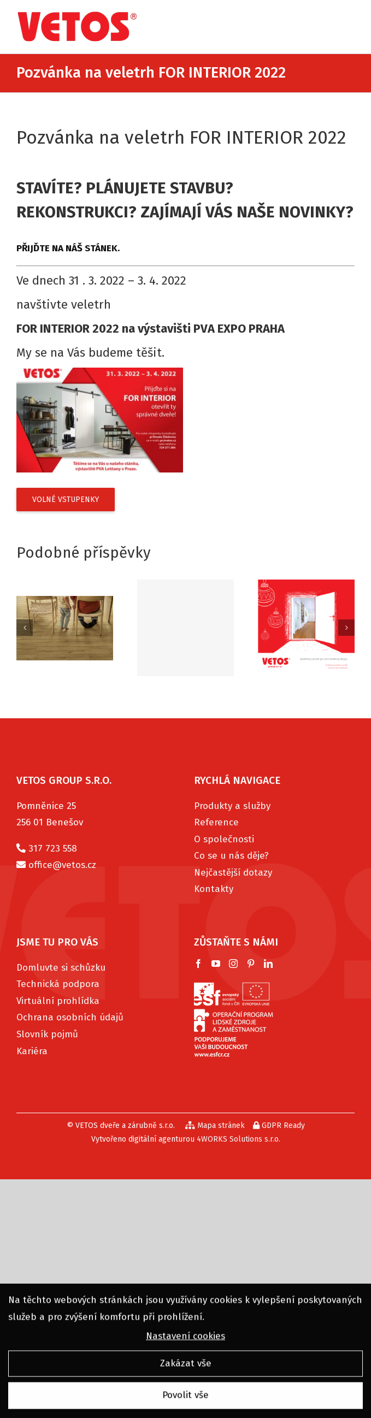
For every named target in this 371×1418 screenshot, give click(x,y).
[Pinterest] (250, 963)
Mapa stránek (215, 1125)
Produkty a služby (232, 806)
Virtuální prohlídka (57, 1001)
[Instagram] (233, 963)
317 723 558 (52, 848)
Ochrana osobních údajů (69, 1017)
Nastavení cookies (185, 1338)
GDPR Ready (279, 1125)
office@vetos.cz (62, 865)
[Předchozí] (24, 627)
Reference (216, 822)
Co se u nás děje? (231, 855)
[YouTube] (215, 963)
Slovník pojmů (47, 1034)
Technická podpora (57, 984)
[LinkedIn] (268, 963)
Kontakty (213, 889)
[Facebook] (198, 963)
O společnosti (224, 839)
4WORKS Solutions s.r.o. (238, 1139)
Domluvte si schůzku (60, 967)
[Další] (346, 627)
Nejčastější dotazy (233, 872)
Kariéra (32, 1051)
